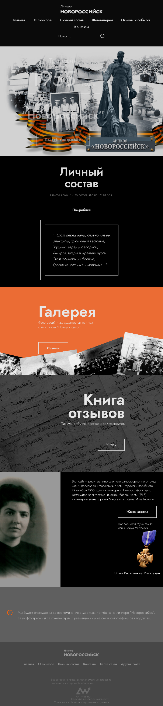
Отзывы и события (135, 20)
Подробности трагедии (58, 139)
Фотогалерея (102, 20)
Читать (111, 444)
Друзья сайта (130, 664)
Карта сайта (108, 664)
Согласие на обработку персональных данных (81, 702)
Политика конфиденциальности (90, 699)
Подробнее (81, 209)
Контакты (81, 27)
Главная (19, 20)
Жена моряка (137, 511)
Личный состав (72, 20)
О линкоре (43, 20)
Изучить (53, 348)
